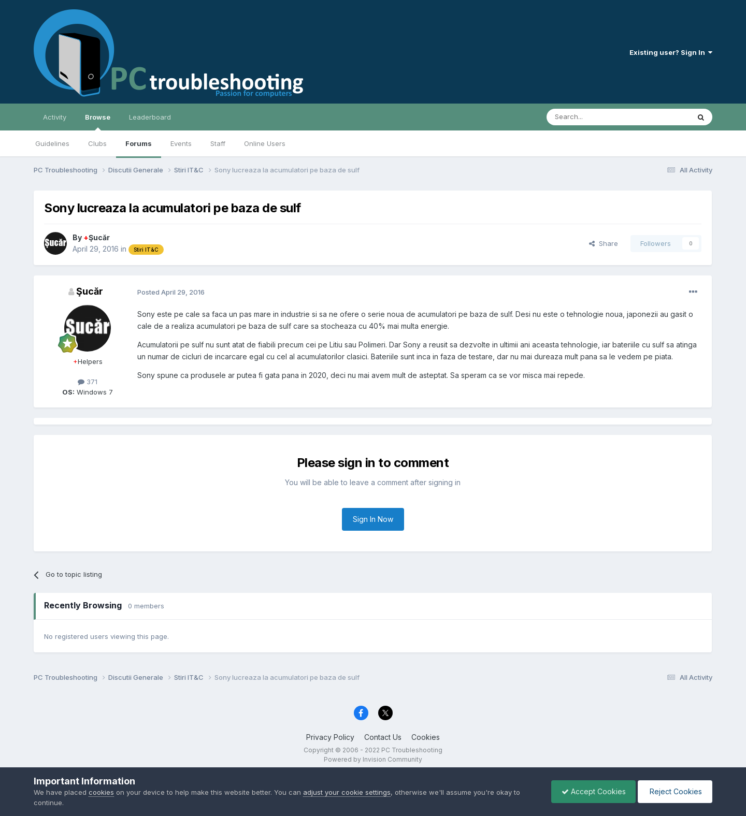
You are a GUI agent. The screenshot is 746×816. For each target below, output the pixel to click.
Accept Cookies (591, 791)
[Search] (592, 117)
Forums (138, 143)
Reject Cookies (674, 791)
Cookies (425, 737)
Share (603, 243)
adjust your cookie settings (347, 792)
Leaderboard (150, 117)
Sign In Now (373, 519)
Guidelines (52, 143)
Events (181, 143)
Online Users (264, 143)
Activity (54, 117)
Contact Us (382, 737)
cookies (101, 792)
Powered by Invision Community (373, 759)
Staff (217, 143)
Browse (97, 121)
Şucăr (96, 237)
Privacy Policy (330, 737)
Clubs (97, 143)
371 (87, 381)
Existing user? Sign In (670, 52)
